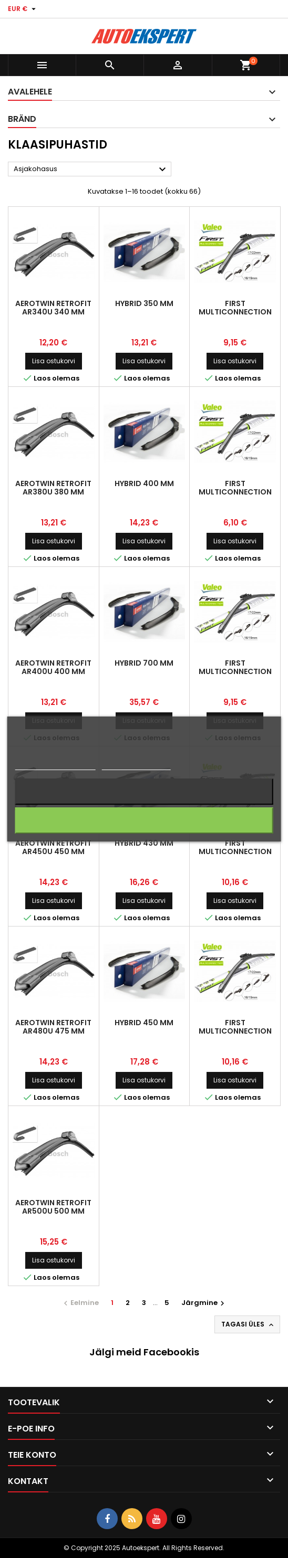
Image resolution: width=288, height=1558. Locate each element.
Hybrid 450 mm (144, 1022)
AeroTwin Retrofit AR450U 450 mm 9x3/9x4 (53, 851)
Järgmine (204, 1303)
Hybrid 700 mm (144, 663)
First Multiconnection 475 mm (235, 1031)
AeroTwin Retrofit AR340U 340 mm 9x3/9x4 (53, 311)
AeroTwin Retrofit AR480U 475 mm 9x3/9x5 (53, 1031)
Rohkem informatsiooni (55, 765)
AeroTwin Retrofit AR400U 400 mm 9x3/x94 (53, 671)
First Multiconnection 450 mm (235, 851)
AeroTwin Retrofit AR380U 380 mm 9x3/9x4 (53, 492)
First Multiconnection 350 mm (235, 311)
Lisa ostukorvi (53, 360)
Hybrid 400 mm (144, 483)
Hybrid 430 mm (144, 843)
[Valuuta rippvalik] (23, 9)
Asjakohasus (91, 169)
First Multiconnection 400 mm (235, 671)
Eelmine (80, 1303)
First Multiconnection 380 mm (235, 492)
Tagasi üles (248, 1324)
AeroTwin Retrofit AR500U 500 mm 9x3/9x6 (53, 1211)
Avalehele (30, 92)
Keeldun (144, 791)
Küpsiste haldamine (135, 765)
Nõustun (143, 820)
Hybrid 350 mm (144, 303)
